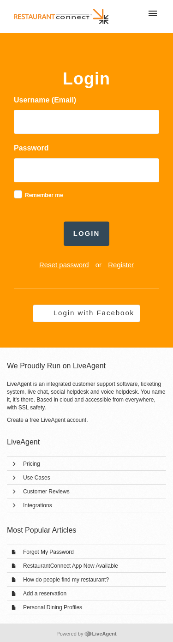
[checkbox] (18, 194)
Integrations (37, 505)
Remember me (44, 195)
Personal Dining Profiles (52, 607)
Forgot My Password (48, 552)
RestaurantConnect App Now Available (70, 566)
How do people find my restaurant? (66, 579)
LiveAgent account (63, 420)
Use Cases (36, 477)
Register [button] (121, 265)
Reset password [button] (64, 265)
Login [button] (86, 233)
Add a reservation (44, 593)
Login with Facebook (94, 313)
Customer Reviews (46, 491)
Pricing (31, 464)
